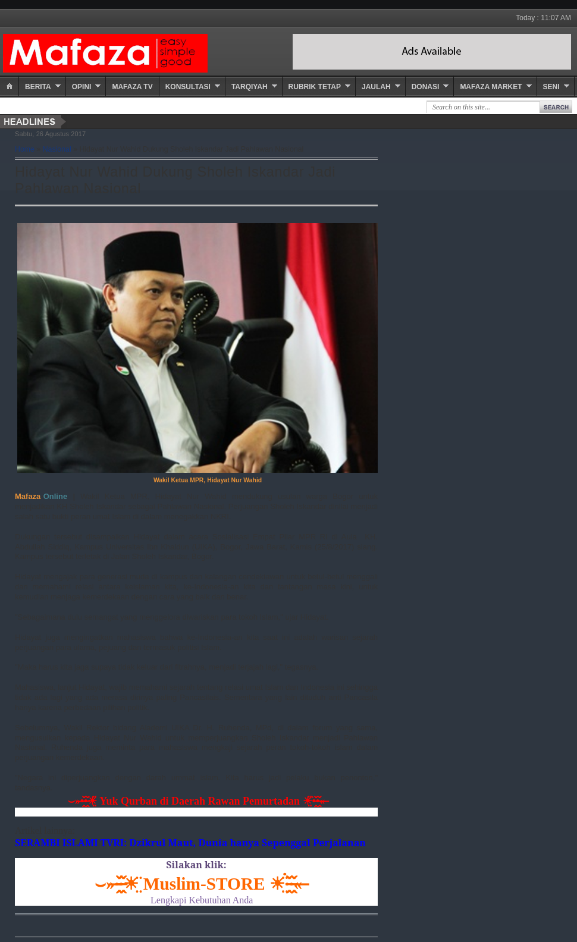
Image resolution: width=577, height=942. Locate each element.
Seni (551, 87)
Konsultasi (188, 87)
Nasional (57, 149)
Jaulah (376, 87)
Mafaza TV (132, 87)
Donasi (426, 87)
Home (25, 149)
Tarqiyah (249, 87)
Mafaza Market (491, 87)
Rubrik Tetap (314, 87)
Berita (38, 87)
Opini (82, 87)
